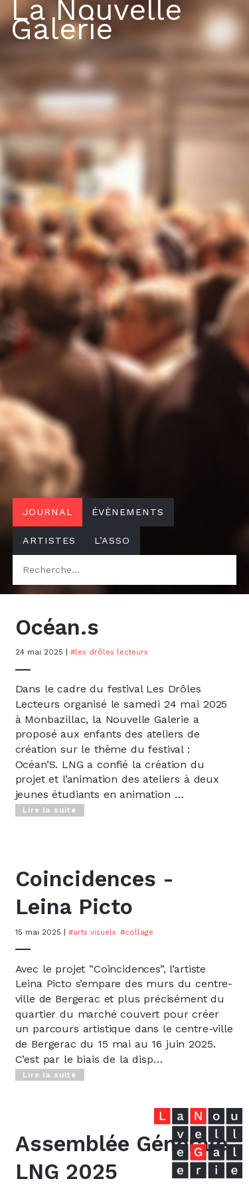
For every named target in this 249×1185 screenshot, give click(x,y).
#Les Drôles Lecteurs (109, 652)
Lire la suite (50, 810)
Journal (48, 512)
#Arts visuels (92, 932)
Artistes (49, 540)
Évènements (128, 512)
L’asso (112, 540)
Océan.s (57, 627)
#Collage (136, 932)
